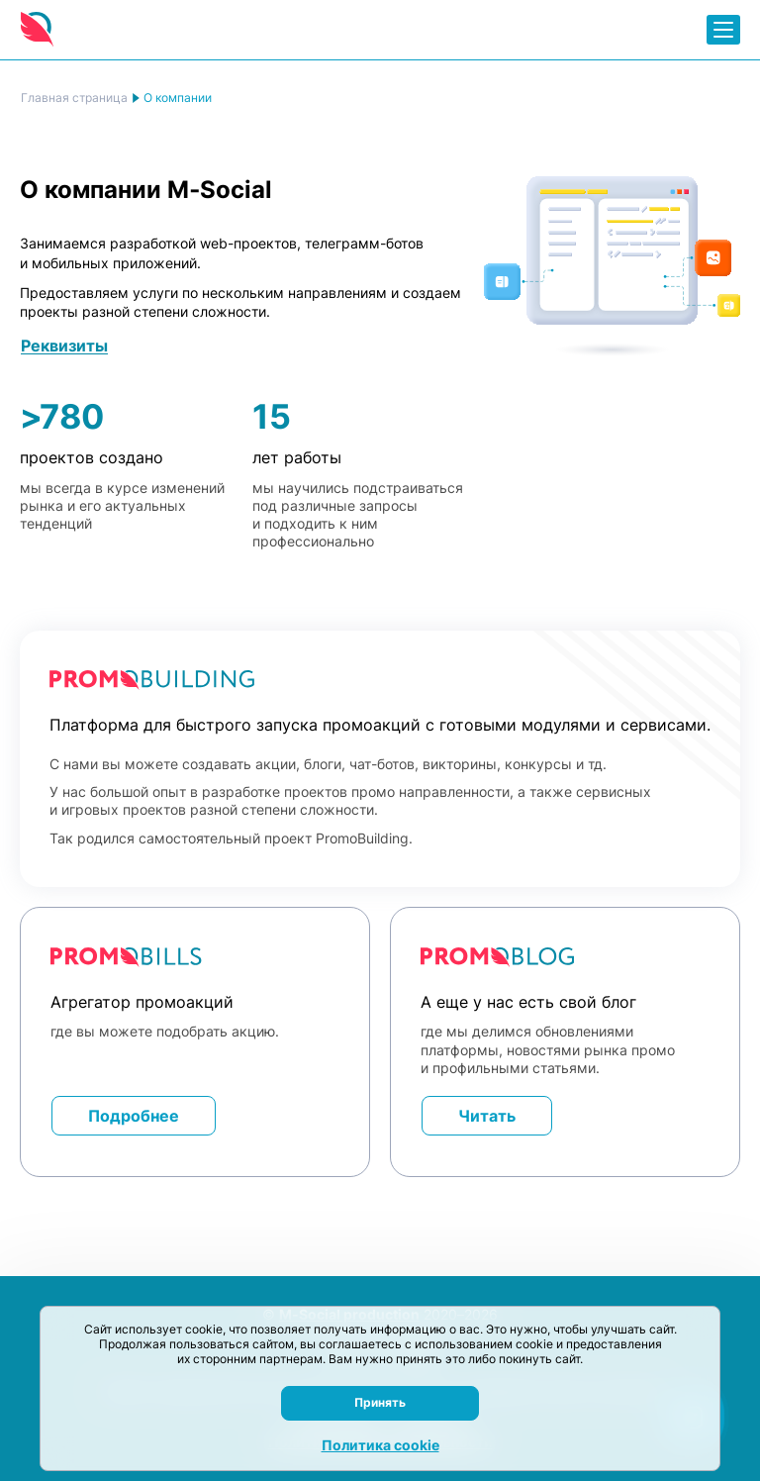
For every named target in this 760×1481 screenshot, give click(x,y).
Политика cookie (380, 1444)
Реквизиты (64, 345)
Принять (380, 1402)
